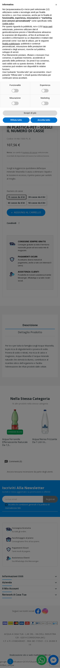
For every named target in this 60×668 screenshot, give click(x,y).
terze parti (47, 26)
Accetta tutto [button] (44, 120)
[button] (56, 4)
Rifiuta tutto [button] (16, 120)
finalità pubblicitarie (11, 44)
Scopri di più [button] (30, 113)
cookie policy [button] (8, 23)
